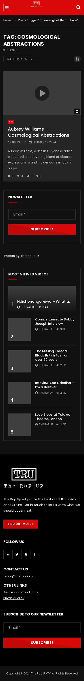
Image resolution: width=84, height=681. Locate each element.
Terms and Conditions (20, 592)
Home (7, 20)
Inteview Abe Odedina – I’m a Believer (54, 385)
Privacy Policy (13, 598)
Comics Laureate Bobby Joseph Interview (54, 321)
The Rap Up (19, 142)
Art (11, 121)
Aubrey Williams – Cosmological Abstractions (38, 132)
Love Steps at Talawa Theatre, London (52, 416)
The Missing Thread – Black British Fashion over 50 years (52, 355)
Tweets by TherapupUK (21, 256)
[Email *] (42, 214)
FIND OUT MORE (20, 524)
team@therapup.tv (18, 576)
